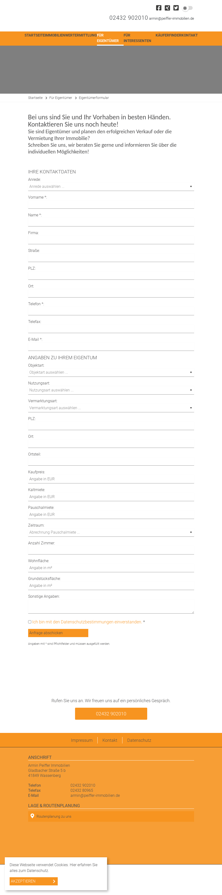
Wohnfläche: (38, 561)
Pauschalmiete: (41, 507)
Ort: (31, 286)
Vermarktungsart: (42, 401)
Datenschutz (139, 740)
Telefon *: (36, 304)
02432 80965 (81, 790)
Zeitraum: (36, 525)
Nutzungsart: (39, 383)
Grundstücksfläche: (44, 578)
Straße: (34, 250)
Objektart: (36, 365)
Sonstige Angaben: (44, 596)
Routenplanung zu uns (51, 816)
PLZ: (32, 268)
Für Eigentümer (108, 38)
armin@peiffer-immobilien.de (171, 18)
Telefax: (34, 321)
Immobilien (55, 35)
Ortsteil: (34, 454)
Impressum (82, 740)
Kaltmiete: (36, 489)
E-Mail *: (35, 339)
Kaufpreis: (36, 472)
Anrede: (34, 179)
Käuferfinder (168, 35)
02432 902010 (128, 18)
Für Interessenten (137, 38)
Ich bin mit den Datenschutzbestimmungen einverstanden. (87, 621)
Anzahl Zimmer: (41, 543)
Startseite (35, 35)
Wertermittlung (81, 35)
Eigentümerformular (94, 98)
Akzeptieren (23, 881)
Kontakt (189, 35)
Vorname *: (37, 197)
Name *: (35, 215)
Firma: (33, 233)
